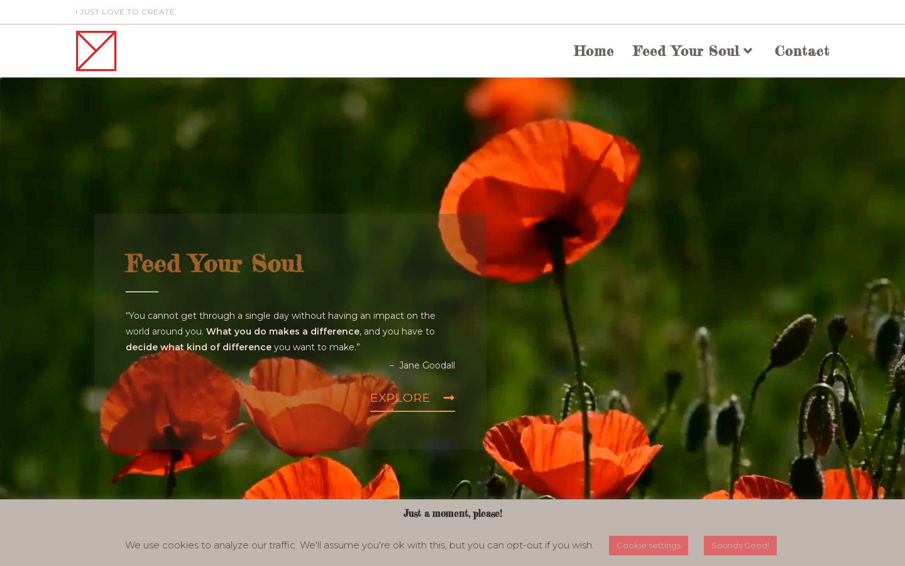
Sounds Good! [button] (740, 545)
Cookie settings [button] (649, 545)
